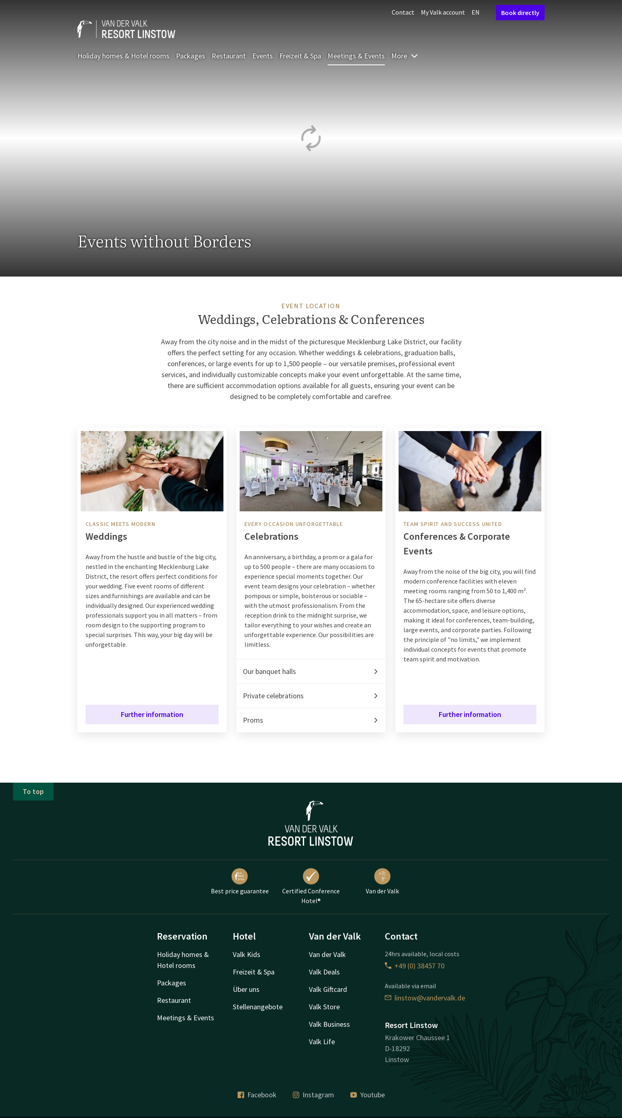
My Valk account (443, 12)
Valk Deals (324, 971)
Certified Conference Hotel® (311, 886)
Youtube (367, 1094)
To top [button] (33, 791)
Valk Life (322, 1041)
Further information (152, 714)
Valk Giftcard (328, 989)
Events (262, 55)
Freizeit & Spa (300, 55)
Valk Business (329, 1024)
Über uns (246, 989)
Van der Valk (382, 881)
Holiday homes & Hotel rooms (123, 55)
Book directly (520, 13)
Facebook (257, 1094)
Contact (403, 12)
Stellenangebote (258, 1006)
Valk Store (324, 1006)
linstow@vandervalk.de (425, 997)
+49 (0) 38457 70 (414, 965)
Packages (190, 55)
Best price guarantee (240, 881)
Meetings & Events (356, 55)
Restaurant (229, 55)
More (404, 55)
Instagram (313, 1094)
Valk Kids (246, 954)
